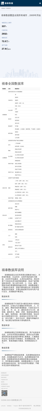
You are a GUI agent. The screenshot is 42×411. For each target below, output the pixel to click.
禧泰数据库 (3, 373)
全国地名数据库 (5, 375)
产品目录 (15, 405)
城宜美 (2, 382)
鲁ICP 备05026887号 (25, 406)
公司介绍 (3, 405)
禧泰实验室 (3, 377)
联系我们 (9, 405)
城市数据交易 (4, 384)
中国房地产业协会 (5, 386)
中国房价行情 (4, 379)
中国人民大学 (4, 388)
